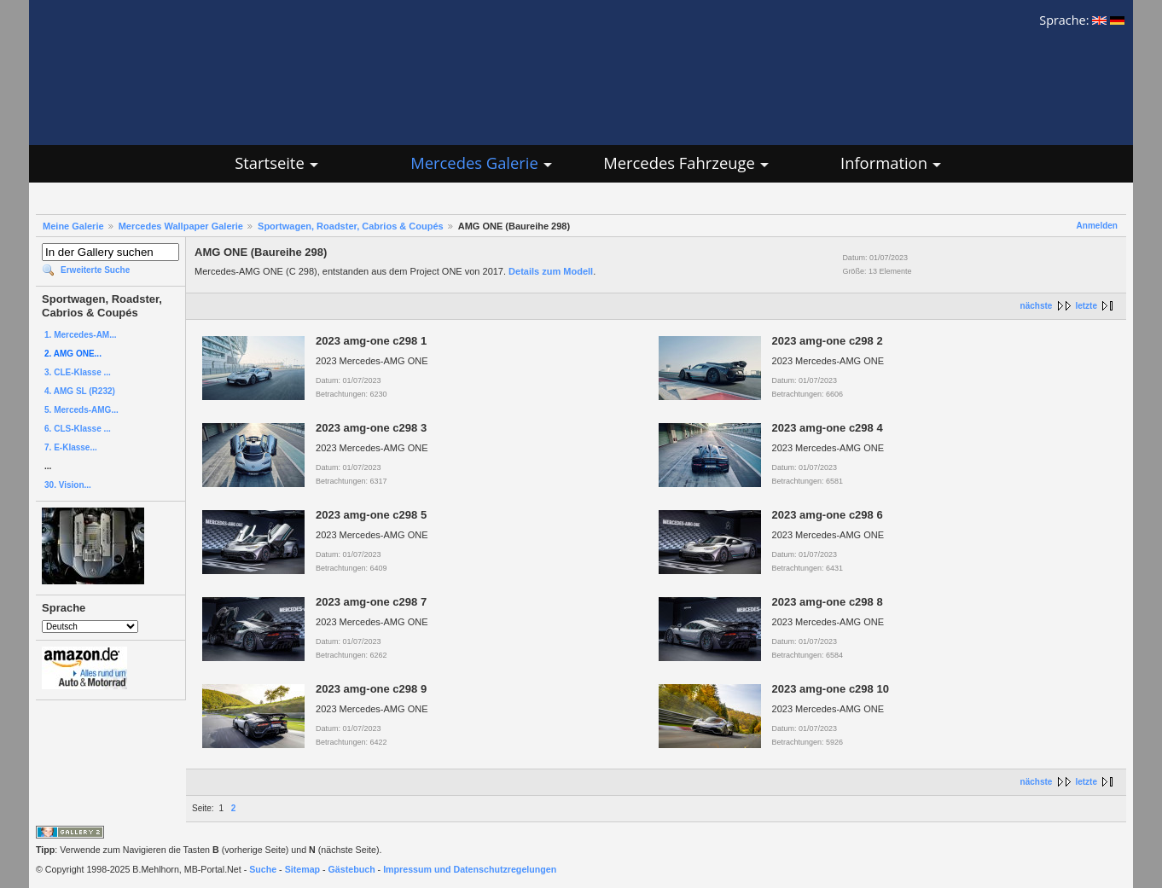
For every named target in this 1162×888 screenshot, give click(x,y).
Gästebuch (351, 869)
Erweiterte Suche (95, 270)
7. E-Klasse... (70, 447)
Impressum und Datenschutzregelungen (469, 869)
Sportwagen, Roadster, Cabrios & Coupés (351, 226)
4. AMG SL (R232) (79, 391)
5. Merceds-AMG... (81, 410)
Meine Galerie (73, 226)
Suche (262, 869)
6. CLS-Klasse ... (77, 428)
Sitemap (302, 869)
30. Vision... (67, 485)
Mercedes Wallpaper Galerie (181, 226)
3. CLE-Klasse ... (77, 372)
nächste (1036, 306)
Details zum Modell (550, 271)
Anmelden (1097, 225)
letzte (1086, 306)
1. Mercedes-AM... (80, 335)
